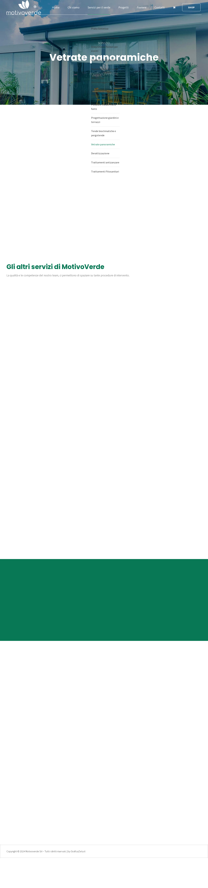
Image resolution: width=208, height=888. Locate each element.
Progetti (123, 7)
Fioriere (141, 7)
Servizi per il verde (99, 7)
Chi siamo (73, 7)
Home (55, 7)
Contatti (160, 7)
